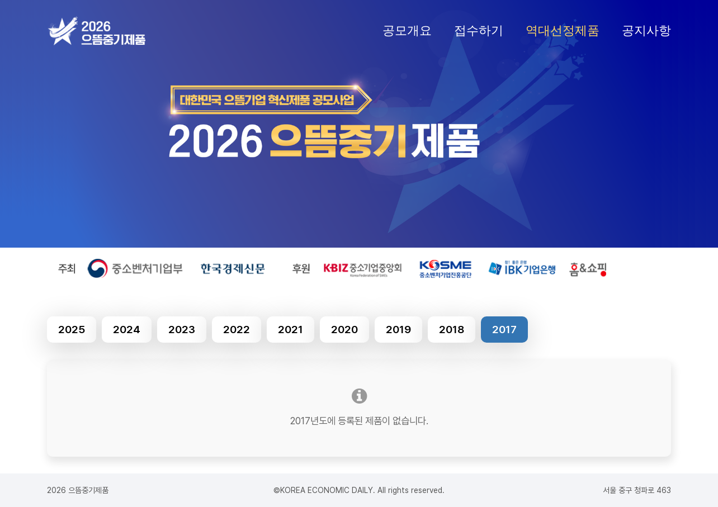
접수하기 (478, 30)
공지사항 (646, 30)
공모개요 (407, 30)
